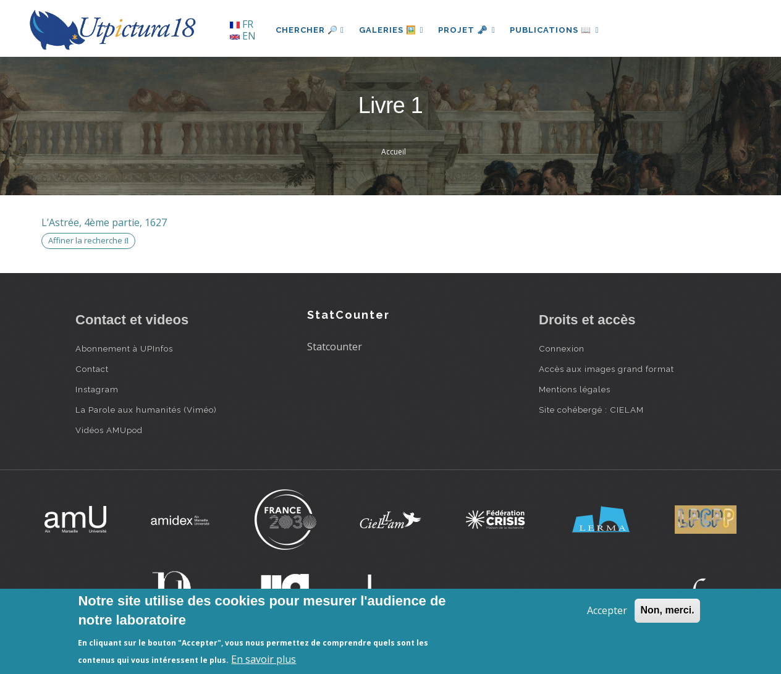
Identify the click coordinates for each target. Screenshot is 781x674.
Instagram (97, 389)
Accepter (607, 610)
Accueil (393, 151)
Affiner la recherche (88, 240)
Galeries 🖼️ (391, 30)
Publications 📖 (554, 30)
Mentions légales (574, 389)
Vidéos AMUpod (109, 430)
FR (241, 24)
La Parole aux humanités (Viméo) (146, 410)
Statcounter (334, 346)
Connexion (562, 348)
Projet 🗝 (467, 30)
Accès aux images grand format (606, 369)
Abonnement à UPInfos (124, 348)
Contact (92, 369)
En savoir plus (263, 659)
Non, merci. (667, 610)
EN (243, 36)
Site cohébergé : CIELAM (591, 410)
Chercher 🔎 (310, 30)
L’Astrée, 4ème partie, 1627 (104, 222)
